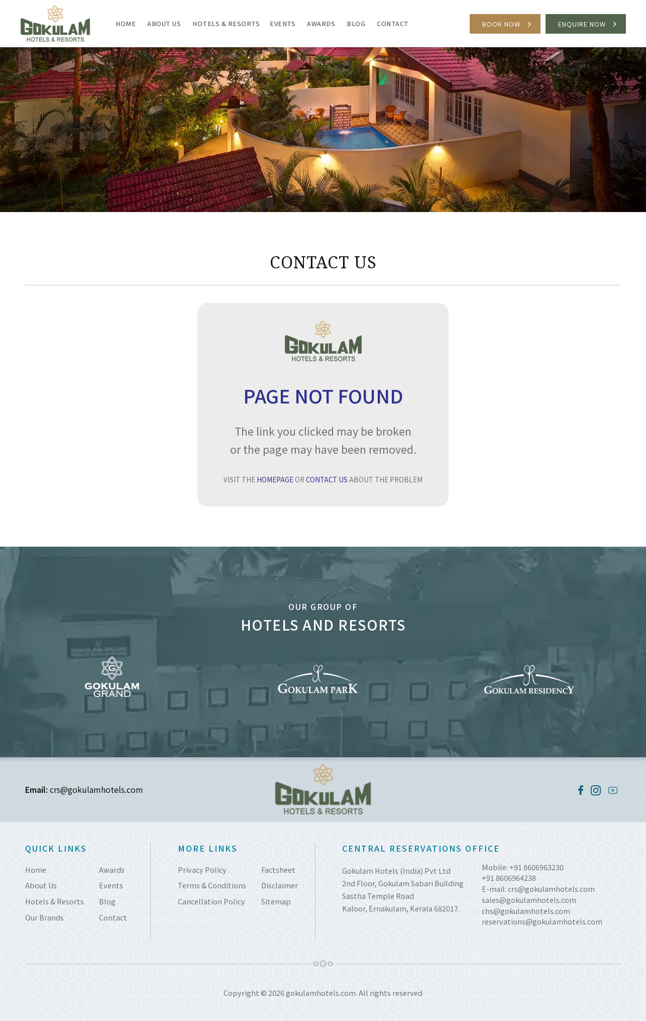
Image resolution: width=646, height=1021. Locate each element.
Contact (393, 23)
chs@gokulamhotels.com (526, 910)
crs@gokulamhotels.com (96, 789)
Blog (356, 23)
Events (282, 23)
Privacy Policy (202, 869)
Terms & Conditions (212, 885)
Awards (321, 23)
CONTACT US (327, 479)
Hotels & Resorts (226, 23)
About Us (164, 23)
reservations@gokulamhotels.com (542, 921)
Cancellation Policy (211, 901)
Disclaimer (279, 885)
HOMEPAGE (275, 479)
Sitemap (276, 901)
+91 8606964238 (509, 877)
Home (126, 23)
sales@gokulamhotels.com (529, 899)
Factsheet (278, 869)
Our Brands (44, 917)
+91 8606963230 (536, 867)
